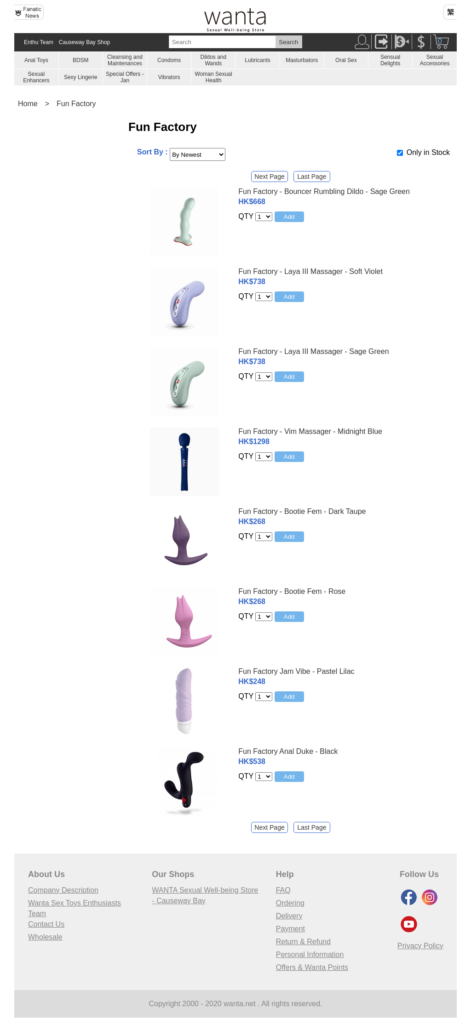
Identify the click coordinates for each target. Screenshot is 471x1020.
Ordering (290, 903)
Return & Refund (303, 942)
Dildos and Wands (213, 60)
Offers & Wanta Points (312, 967)
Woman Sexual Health (213, 77)
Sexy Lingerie (81, 77)
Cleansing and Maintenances (125, 60)
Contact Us (46, 924)
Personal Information (310, 954)
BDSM (81, 60)
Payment (290, 929)
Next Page (269, 176)
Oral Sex (346, 60)
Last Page (311, 176)
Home (28, 104)
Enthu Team (38, 42)
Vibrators (169, 77)
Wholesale (45, 937)
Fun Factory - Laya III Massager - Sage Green (313, 351)
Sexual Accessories (435, 60)
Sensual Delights (390, 60)
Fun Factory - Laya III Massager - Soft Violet (310, 271)
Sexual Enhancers (36, 77)
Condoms (169, 60)
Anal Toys (36, 60)
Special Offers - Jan (125, 77)
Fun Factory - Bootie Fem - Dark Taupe (302, 511)
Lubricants (257, 60)
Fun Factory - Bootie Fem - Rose (291, 591)
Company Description (63, 890)
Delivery (289, 916)
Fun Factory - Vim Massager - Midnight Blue (310, 431)
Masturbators (302, 60)
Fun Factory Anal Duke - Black (288, 751)
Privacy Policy (420, 946)
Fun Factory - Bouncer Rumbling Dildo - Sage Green (324, 191)
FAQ (283, 890)
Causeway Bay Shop (84, 42)
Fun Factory (76, 104)
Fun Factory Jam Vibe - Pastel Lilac (296, 671)
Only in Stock (428, 152)
